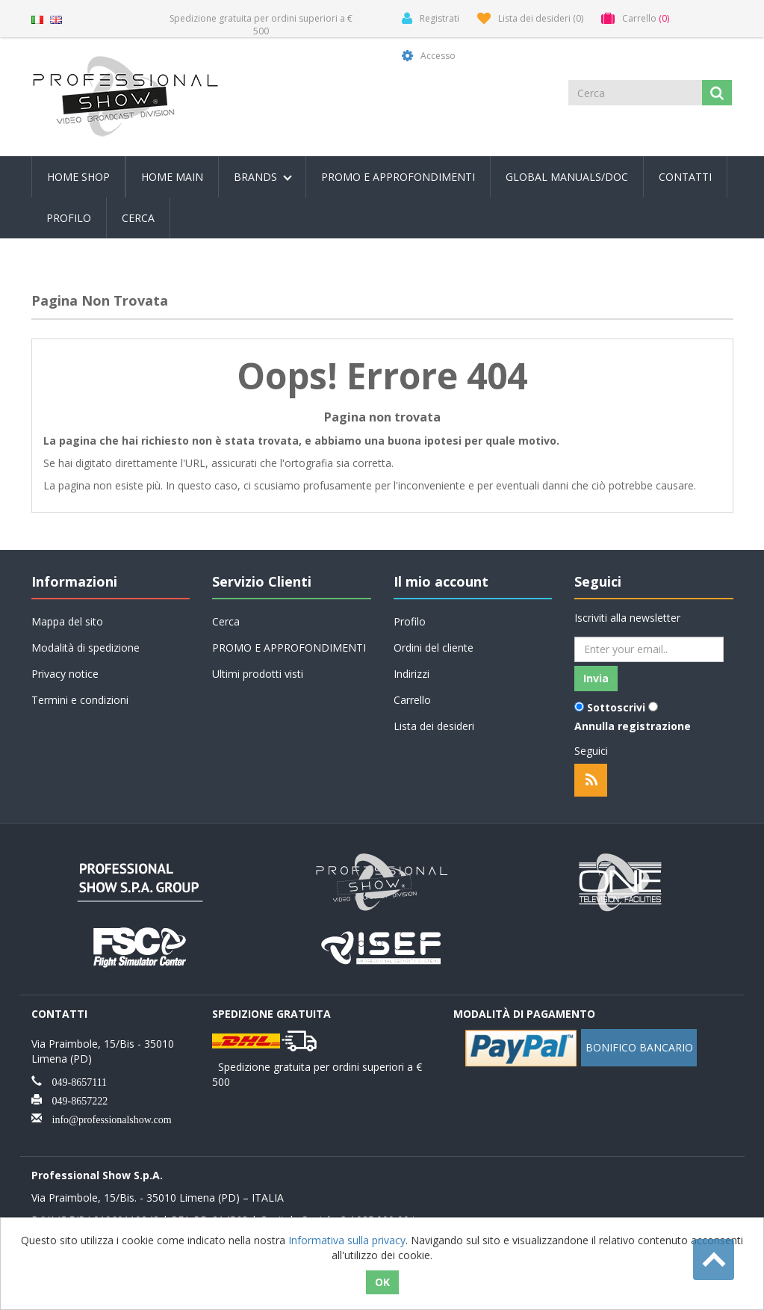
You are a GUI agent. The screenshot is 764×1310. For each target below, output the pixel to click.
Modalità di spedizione (85, 647)
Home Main (172, 177)
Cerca (138, 218)
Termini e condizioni (79, 700)
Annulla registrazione (632, 726)
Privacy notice (65, 674)
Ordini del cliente (433, 647)
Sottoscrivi (616, 707)
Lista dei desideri (434, 726)
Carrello (412, 700)
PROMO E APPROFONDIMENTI (398, 177)
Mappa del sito (67, 621)
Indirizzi (411, 674)
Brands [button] (263, 177)
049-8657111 (75, 1081)
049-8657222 (75, 1099)
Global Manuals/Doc (567, 177)
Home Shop (78, 177)
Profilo (68, 218)
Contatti (685, 177)
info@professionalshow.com (107, 1118)
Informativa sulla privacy (347, 1240)
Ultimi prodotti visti (257, 674)
